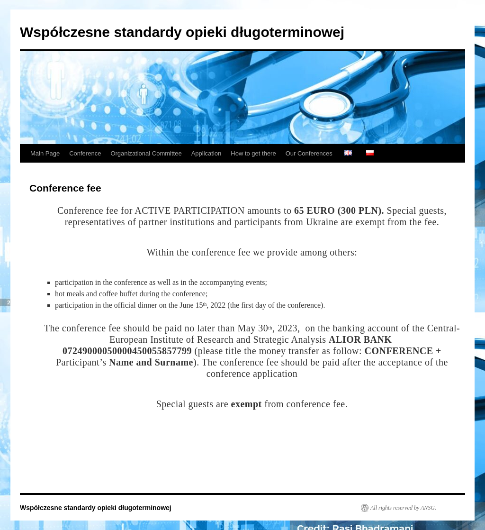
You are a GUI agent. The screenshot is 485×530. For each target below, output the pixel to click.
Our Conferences (309, 153)
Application (206, 153)
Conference (85, 153)
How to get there (253, 153)
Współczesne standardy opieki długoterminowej (182, 32)
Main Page (45, 153)
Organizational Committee (145, 153)
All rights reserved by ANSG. (403, 507)
